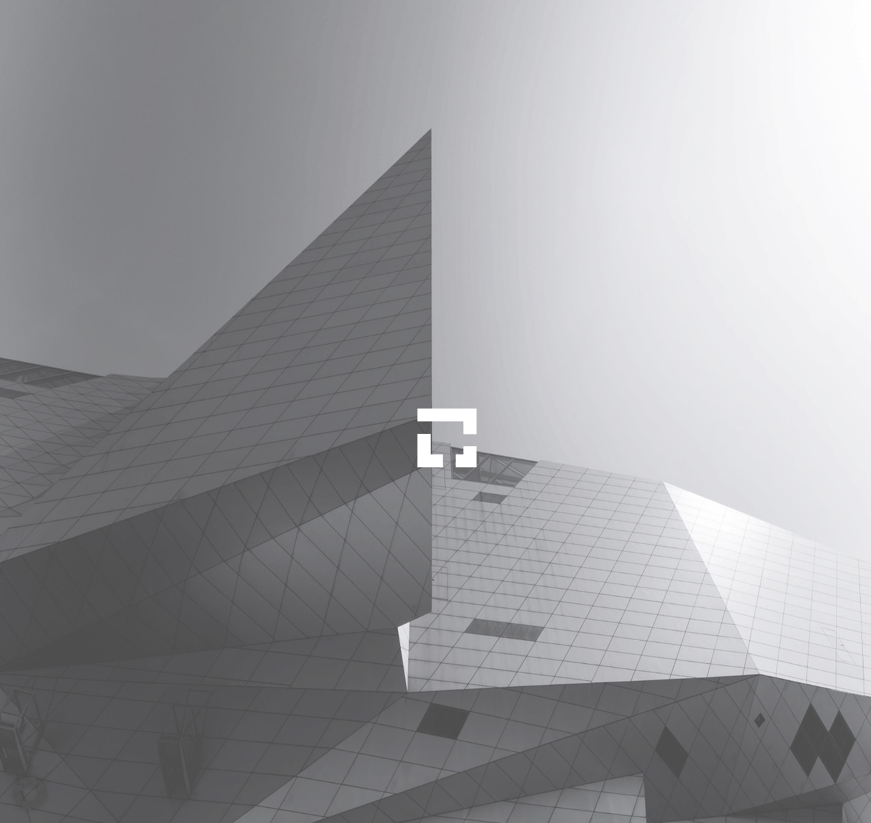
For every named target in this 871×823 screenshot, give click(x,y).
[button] (30, 793)
